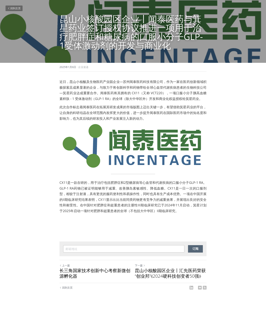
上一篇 (64, 265)
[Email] (200, 287)
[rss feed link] (205, 287)
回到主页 (14, 8)
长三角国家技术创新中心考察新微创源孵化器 (94, 273)
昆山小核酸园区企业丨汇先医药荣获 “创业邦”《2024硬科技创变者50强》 (170, 273)
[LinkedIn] (191, 287)
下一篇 (140, 265)
